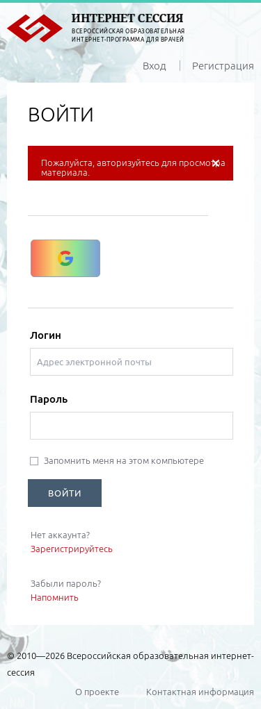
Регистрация (223, 65)
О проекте (97, 692)
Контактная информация (200, 692)
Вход (154, 65)
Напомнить (55, 597)
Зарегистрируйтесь (72, 548)
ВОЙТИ (64, 493)
